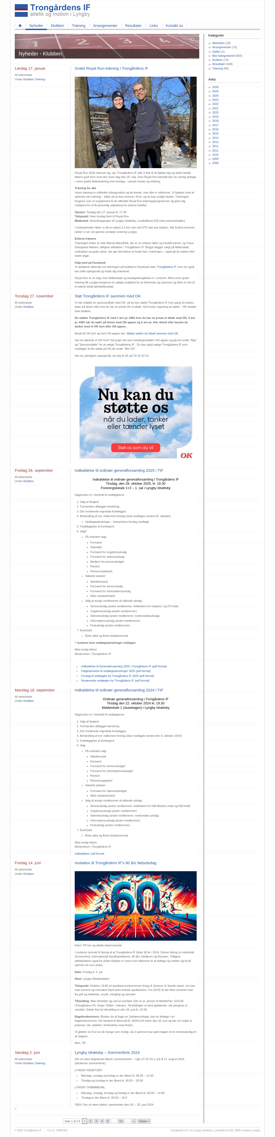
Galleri (216, 51)
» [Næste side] (134, 1121)
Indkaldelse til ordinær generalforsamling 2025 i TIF (119, 470)
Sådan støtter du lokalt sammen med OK (152, 333)
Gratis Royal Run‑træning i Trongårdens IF (111, 68)
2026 (215, 87)
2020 (215, 112)
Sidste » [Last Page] (144, 1121)
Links (153, 26)
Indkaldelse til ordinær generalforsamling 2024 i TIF (119, 690)
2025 (215, 91)
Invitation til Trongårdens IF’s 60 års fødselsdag (115, 863)
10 (120, 1121)
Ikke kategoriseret (223, 55)
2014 (215, 137)
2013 (215, 142)
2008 (215, 163)
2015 (215, 133)
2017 (215, 125)
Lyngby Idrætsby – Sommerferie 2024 (107, 1052)
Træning (78, 26)
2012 (215, 146)
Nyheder (36, 26)
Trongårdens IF (166, 266)
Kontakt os (174, 26)
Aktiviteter (218, 43)
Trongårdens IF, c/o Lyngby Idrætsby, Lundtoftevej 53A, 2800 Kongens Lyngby (215, 1130)
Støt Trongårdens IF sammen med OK (108, 296)
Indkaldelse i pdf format (89, 853)
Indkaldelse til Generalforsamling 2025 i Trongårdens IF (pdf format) (124, 666)
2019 (215, 116)
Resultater (133, 26)
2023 (215, 99)
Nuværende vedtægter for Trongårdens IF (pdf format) (115, 680)
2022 (215, 103)
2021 (215, 108)
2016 (215, 129)
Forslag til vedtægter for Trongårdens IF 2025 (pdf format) (117, 675)
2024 (215, 95)
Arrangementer (105, 26)
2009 (215, 158)
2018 (215, 120)
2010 (215, 154)
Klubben (57, 26)
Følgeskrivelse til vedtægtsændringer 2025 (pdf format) (116, 671)
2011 (215, 150)
